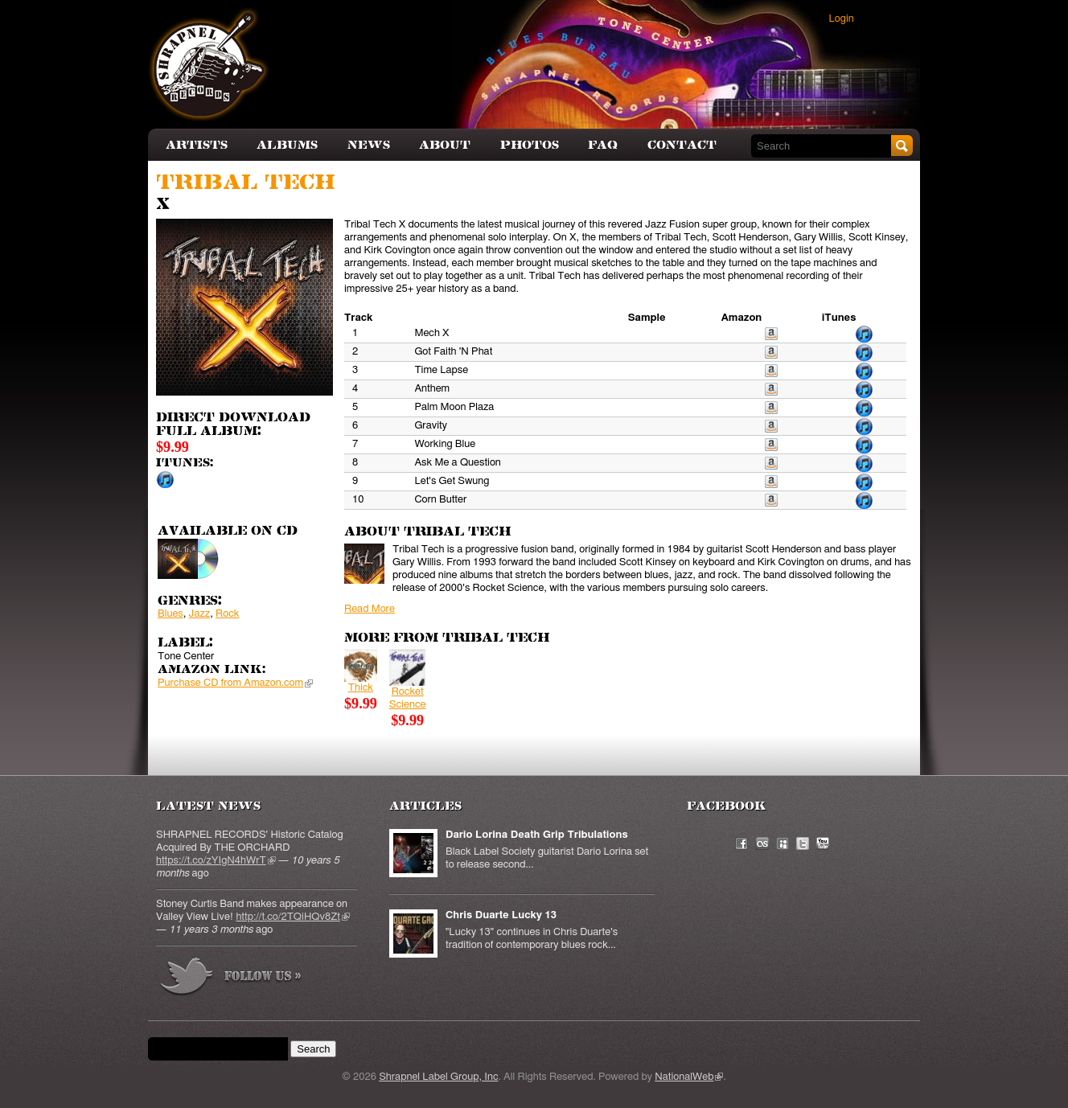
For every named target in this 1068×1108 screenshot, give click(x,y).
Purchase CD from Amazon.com (235, 683)
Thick (360, 688)
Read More (369, 609)
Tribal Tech (245, 183)
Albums (287, 145)
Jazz (200, 614)
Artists (197, 145)
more (231, 978)
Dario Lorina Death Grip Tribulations (537, 835)
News (368, 145)
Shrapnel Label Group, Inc (438, 1077)
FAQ (603, 145)
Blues (170, 614)
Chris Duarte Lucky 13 (501, 915)
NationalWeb (689, 1077)
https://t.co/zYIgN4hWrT (216, 861)
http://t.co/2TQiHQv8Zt (292, 917)
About (444, 145)
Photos (529, 145)
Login (841, 19)
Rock (227, 614)
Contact (682, 145)
